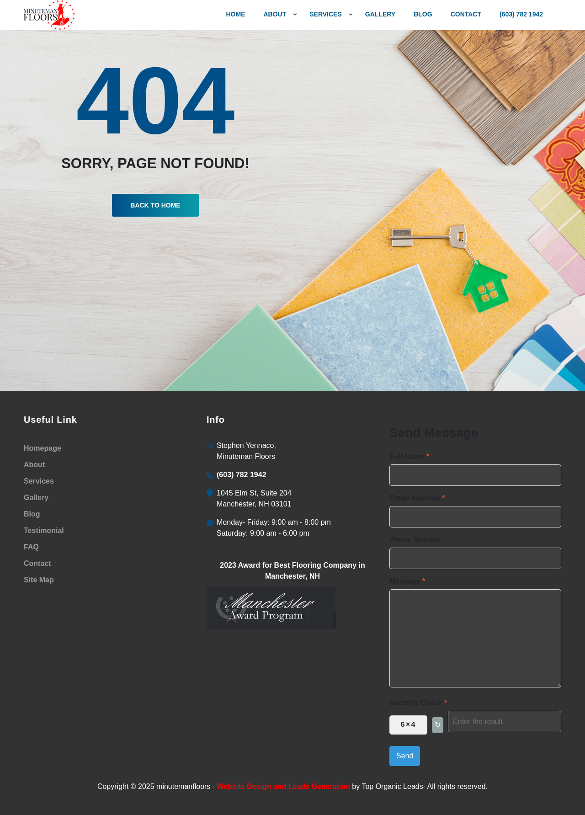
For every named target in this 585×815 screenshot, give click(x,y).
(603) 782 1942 (521, 14)
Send (404, 756)
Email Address (417, 498)
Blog (423, 14)
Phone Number (415, 539)
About (274, 14)
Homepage (42, 448)
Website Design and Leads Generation (283, 786)
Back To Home (155, 205)
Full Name (409, 456)
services (325, 14)
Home (235, 14)
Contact (466, 14)
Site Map (39, 580)
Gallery (36, 497)
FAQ (31, 547)
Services (39, 481)
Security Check (418, 703)
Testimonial (44, 530)
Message (407, 581)
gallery (380, 14)
